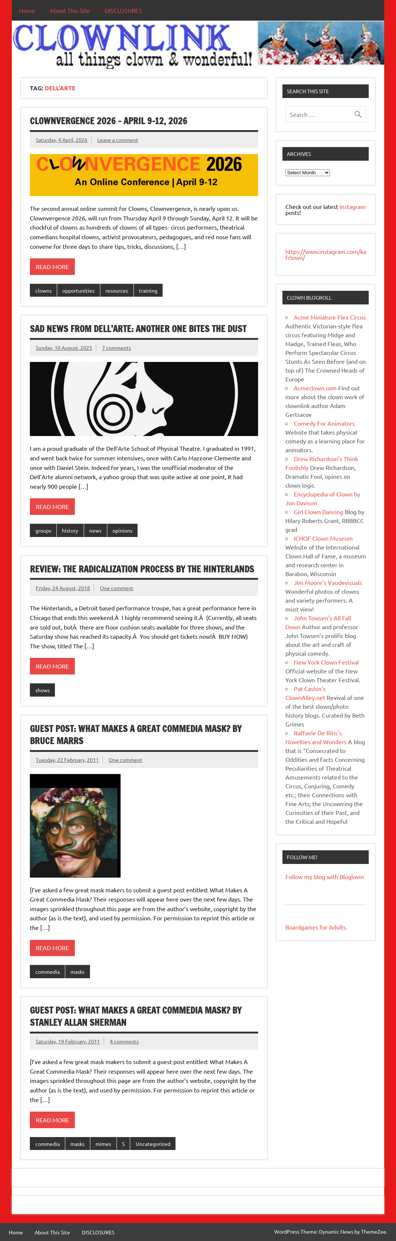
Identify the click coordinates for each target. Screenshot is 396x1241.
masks (77, 971)
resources (116, 290)
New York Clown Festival (326, 662)
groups (43, 530)
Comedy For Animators (324, 423)
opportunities (78, 290)
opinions (122, 530)
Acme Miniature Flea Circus (330, 317)
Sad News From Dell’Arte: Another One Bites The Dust (138, 329)
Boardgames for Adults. (316, 927)
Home (27, 10)
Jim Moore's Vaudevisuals (328, 582)
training (148, 290)
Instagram (353, 206)
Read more (52, 266)
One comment (116, 588)
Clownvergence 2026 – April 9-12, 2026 (108, 121)
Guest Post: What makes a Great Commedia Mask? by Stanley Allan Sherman (136, 1016)
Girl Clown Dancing (318, 511)
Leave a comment (117, 139)
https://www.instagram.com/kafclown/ (325, 254)
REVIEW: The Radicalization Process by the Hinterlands (142, 569)
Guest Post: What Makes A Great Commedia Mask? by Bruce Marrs (136, 734)
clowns (43, 290)
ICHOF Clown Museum (323, 538)
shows (42, 690)
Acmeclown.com (315, 387)
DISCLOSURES (123, 10)
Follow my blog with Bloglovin (324, 876)
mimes (103, 1143)
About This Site (70, 10)
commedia (47, 971)
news (95, 530)
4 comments (124, 1041)
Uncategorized (153, 1143)
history (70, 530)
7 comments (116, 347)
